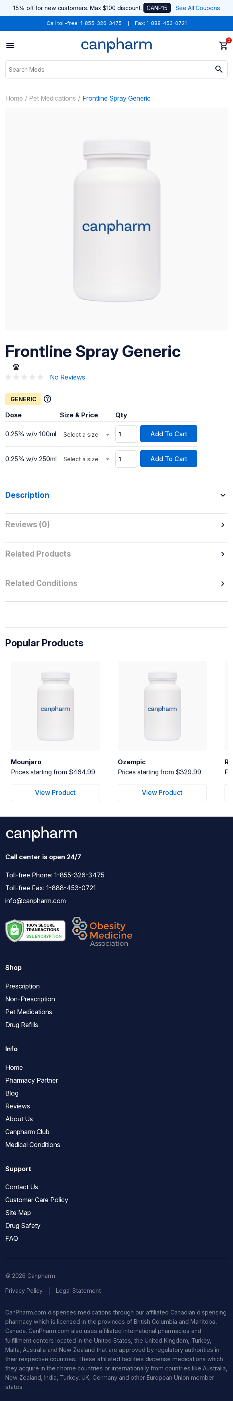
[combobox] (86, 434)
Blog (11, 1093)
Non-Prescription (30, 999)
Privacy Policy (24, 1290)
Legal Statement (78, 1290)
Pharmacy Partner (31, 1080)
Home (14, 98)
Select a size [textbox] (80, 434)
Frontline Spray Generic (116, 98)
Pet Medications (52, 98)
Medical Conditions (32, 1145)
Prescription (22, 986)
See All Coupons (198, 7)
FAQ (11, 1238)
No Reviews (67, 377)
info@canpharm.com (35, 901)
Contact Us (21, 1187)
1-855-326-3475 (101, 23)
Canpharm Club (27, 1132)
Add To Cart (168, 434)
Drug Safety (23, 1225)
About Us (19, 1119)
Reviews (17, 1106)
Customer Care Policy (36, 1200)
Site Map (18, 1213)
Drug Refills (21, 1025)
